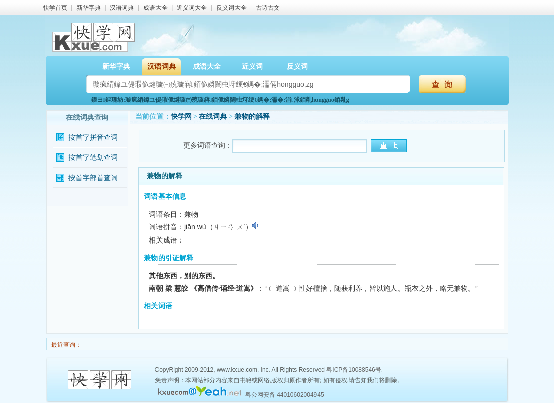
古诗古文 (268, 7)
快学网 (181, 116)
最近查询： (66, 344)
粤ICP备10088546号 (353, 369)
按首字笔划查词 (93, 158)
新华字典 (88, 7)
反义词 (297, 66)
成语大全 (155, 7)
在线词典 (213, 116)
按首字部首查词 (93, 178)
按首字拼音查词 (93, 137)
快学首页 (55, 7)
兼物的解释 (252, 116)
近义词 (252, 66)
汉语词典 (122, 7)
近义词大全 (192, 7)
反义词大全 (231, 7)
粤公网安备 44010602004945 (284, 394)
